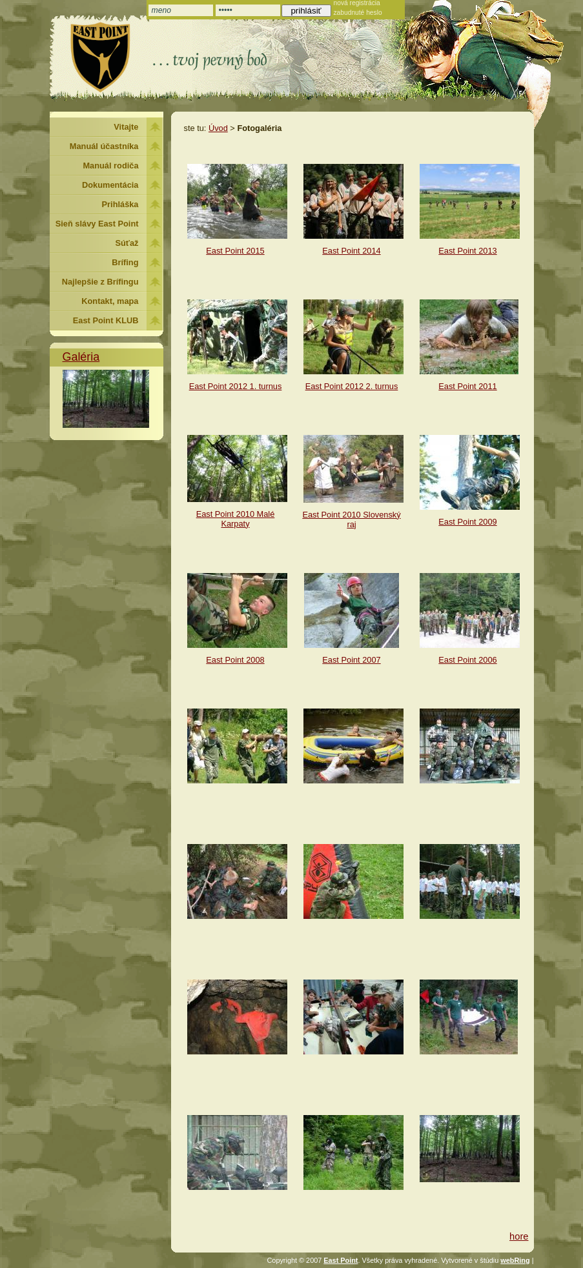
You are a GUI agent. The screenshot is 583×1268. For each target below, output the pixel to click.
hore (518, 1236)
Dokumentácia (110, 185)
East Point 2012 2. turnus (351, 386)
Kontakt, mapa (109, 301)
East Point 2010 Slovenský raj (351, 519)
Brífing (125, 262)
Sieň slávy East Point (97, 223)
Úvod (218, 128)
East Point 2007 (351, 660)
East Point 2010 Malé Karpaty (235, 518)
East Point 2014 (351, 251)
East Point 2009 (467, 522)
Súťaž (127, 243)
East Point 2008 (235, 660)
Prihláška (120, 204)
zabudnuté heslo (358, 12)
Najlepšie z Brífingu (100, 282)
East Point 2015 (235, 251)
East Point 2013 (467, 251)
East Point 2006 (467, 660)
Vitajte (126, 127)
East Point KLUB (106, 320)
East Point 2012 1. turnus (235, 386)
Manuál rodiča (110, 165)
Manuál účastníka (104, 146)
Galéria (81, 356)
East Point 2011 (467, 386)
